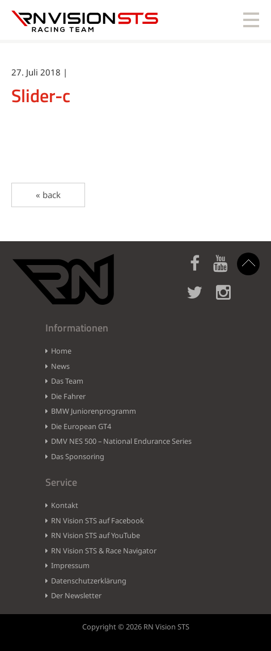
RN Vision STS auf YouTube (95, 535)
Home (61, 351)
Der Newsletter (76, 595)
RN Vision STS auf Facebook (97, 520)
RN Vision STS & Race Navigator (103, 550)
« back (48, 194)
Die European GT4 (81, 426)
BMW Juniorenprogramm (93, 411)
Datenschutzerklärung (88, 581)
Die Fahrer (68, 396)
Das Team (67, 381)
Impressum (70, 565)
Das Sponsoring (77, 456)
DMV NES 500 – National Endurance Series (121, 441)
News (60, 366)
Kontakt (64, 505)
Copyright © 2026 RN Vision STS (135, 626)
